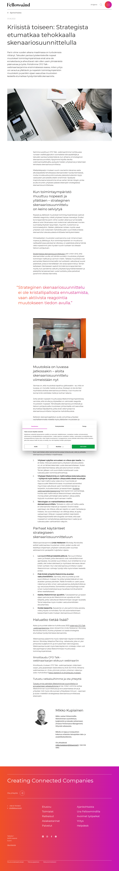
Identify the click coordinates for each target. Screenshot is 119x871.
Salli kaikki (83, 446)
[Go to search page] (101, 5)
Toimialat (47, 811)
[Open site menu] (108, 4)
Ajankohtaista (85, 806)
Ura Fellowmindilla (88, 811)
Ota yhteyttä (11, 845)
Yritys (80, 820)
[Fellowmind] (19, 5)
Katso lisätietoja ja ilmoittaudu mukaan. (65, 673)
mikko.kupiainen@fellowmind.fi (67, 745)
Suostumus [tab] (34, 426)
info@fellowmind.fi (15, 808)
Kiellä (35, 446)
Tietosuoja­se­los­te (33, 862)
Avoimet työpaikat (88, 816)
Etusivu (46, 806)
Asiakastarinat (51, 820)
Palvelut (47, 825)
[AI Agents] (94, 5)
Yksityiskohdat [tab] (59, 426)
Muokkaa (59, 446)
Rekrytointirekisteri (49, 862)
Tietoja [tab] (84, 426)
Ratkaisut (48, 816)
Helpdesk (83, 825)
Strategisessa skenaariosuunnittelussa (49, 254)
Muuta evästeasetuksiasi (15, 862)
